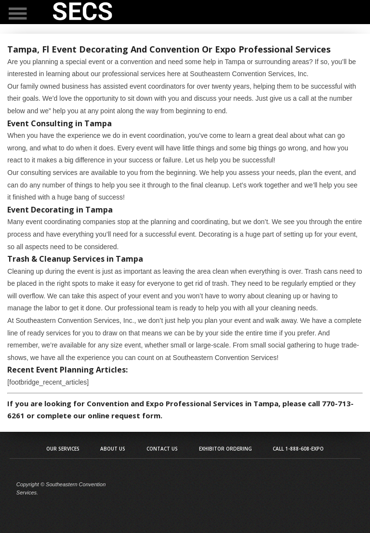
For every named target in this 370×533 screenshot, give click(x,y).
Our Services (62, 448)
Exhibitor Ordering (225, 448)
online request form (124, 415)
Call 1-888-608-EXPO (298, 448)
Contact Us (162, 448)
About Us (112, 448)
